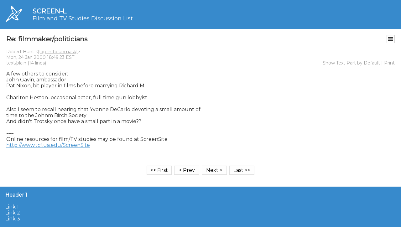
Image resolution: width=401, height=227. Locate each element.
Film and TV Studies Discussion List (83, 18)
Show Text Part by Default (351, 63)
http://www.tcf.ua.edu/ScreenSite (48, 145)
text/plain (16, 63)
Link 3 (12, 219)
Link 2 (12, 213)
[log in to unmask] (58, 51)
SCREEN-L (49, 11)
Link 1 (12, 207)
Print (389, 63)
